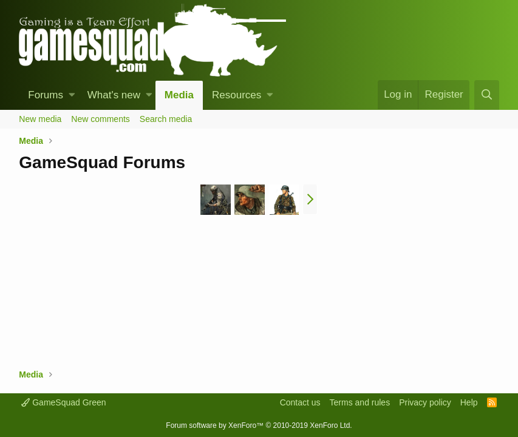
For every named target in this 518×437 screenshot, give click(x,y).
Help (469, 402)
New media (40, 119)
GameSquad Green (63, 402)
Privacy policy (425, 402)
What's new (113, 95)
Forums (45, 95)
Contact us (300, 402)
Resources (236, 95)
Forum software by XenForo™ (259, 425)
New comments (100, 119)
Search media (166, 119)
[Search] (486, 95)
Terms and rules (360, 402)
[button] (72, 95)
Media (179, 95)
